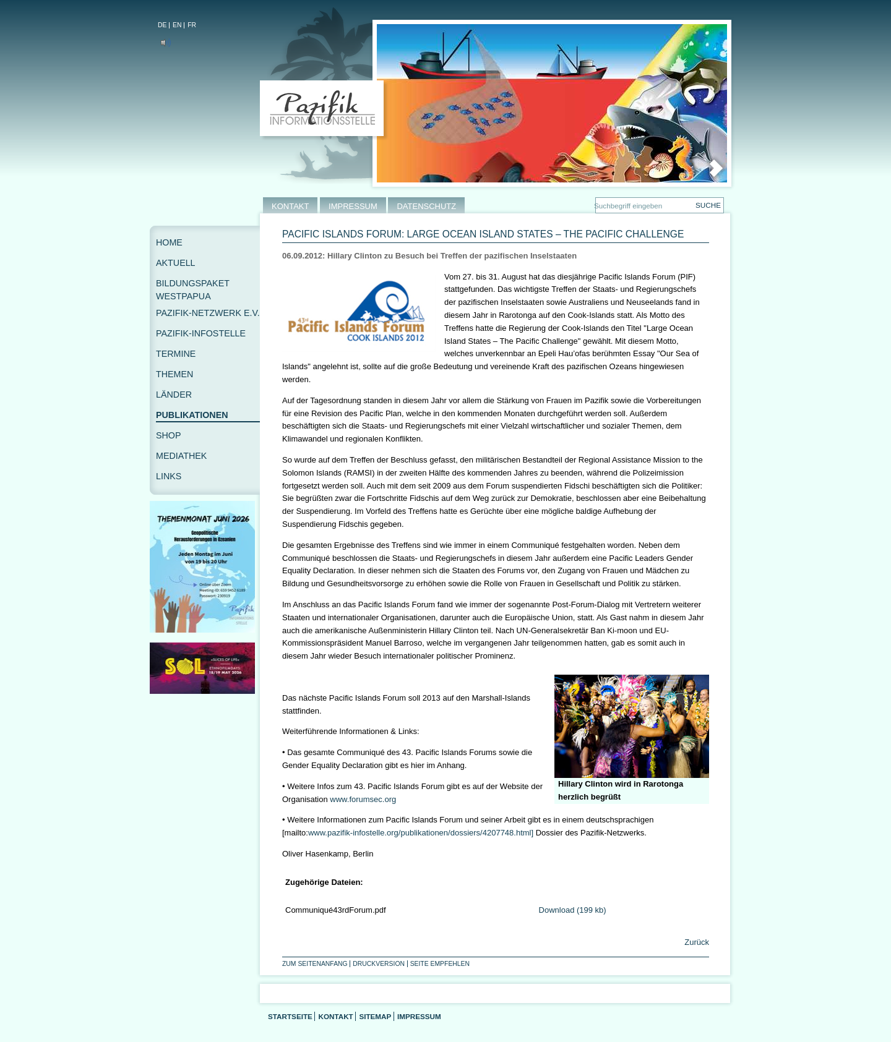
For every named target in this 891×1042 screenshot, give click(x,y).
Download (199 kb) (572, 910)
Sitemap (375, 1016)
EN (177, 25)
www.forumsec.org (363, 799)
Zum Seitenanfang (315, 963)
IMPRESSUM (353, 206)
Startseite (290, 1016)
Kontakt (335, 1016)
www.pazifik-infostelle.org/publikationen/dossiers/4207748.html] (420, 832)
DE (162, 25)
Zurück (695, 942)
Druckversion (379, 963)
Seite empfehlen (440, 963)
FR (191, 25)
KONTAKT (290, 206)
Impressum (419, 1016)
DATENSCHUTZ (426, 206)
